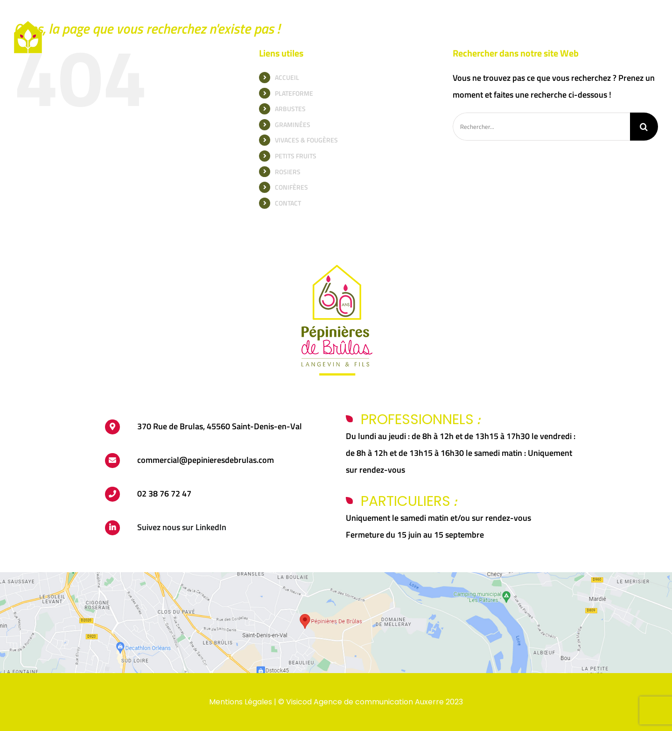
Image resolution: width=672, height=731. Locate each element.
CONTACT (288, 203)
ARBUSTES (290, 109)
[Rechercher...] (541, 127)
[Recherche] (644, 127)
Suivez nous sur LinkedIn (181, 527)
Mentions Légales (240, 701)
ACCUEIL (287, 77)
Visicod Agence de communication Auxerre (365, 701)
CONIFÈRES (291, 187)
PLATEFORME (294, 93)
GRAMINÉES (292, 124)
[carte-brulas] (336, 576)
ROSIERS (288, 172)
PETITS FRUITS (295, 156)
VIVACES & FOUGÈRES (306, 140)
